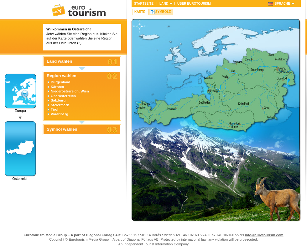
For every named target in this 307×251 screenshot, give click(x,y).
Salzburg (58, 100)
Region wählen (61, 76)
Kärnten (57, 87)
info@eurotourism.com (264, 235)
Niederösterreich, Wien (70, 91)
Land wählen (59, 61)
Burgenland (60, 82)
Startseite (144, 3)
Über (194, 3)
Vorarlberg (59, 114)
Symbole (163, 11)
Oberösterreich (63, 96)
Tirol (54, 109)
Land (163, 3)
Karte (139, 11)
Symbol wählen (62, 129)
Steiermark (60, 105)
